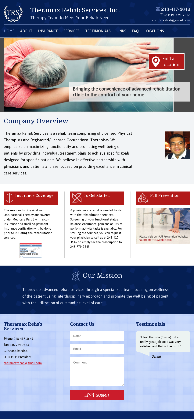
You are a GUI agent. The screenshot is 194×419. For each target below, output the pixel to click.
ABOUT (26, 31)
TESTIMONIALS (98, 31)
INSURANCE (48, 31)
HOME (9, 31)
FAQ (135, 31)
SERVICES (72, 31)
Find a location (170, 61)
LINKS (121, 31)
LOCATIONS (154, 31)
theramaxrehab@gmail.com (169, 20)
